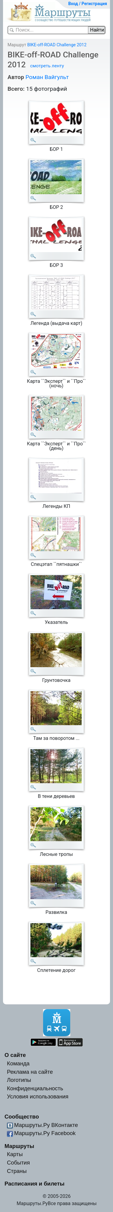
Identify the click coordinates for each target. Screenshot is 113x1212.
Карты (15, 1154)
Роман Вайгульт (47, 77)
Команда (18, 1063)
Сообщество (22, 1116)
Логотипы (19, 1080)
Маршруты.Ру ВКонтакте (46, 1125)
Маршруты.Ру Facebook (45, 1133)
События (18, 1162)
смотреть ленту (47, 66)
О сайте (15, 1055)
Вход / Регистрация (87, 3)
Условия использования (37, 1096)
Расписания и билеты (34, 1183)
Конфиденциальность (35, 1088)
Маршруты (19, 1146)
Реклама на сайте (30, 1072)
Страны (17, 1171)
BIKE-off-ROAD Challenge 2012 (56, 44)
